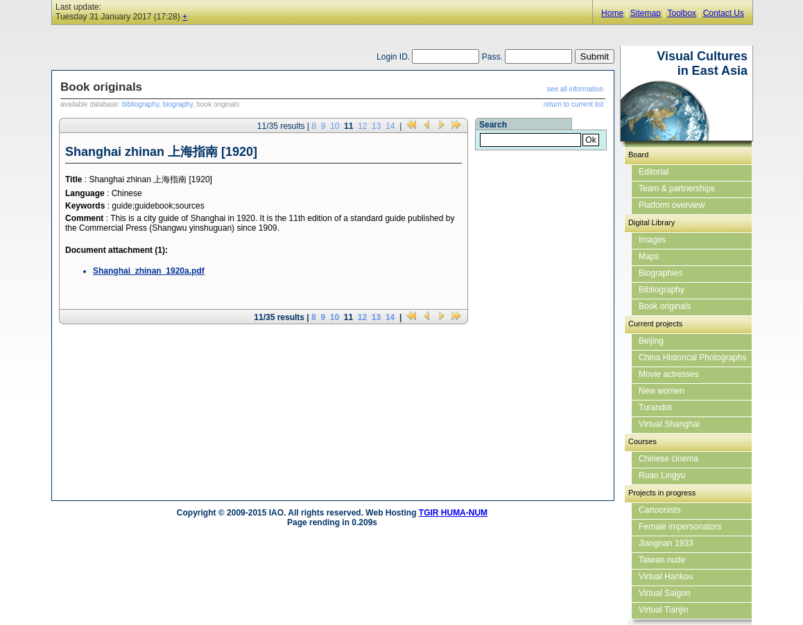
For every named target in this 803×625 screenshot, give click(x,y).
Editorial (653, 172)
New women (661, 391)
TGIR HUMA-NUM (453, 513)
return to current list (573, 104)
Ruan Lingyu (662, 475)
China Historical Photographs (692, 357)
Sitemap (645, 13)
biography (178, 104)
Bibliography (661, 289)
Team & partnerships (677, 188)
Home (612, 13)
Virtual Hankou (666, 576)
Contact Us (723, 13)
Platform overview (672, 205)
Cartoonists (660, 510)
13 (376, 126)
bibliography (140, 104)
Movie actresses (669, 374)
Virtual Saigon (665, 593)
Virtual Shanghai (669, 424)
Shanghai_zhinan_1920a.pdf (149, 271)
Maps (649, 256)
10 (334, 126)
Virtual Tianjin (664, 610)
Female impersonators (680, 526)
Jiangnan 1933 (666, 543)
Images (652, 240)
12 (362, 126)
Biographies (660, 273)
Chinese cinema (668, 459)
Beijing (651, 341)
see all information (575, 89)
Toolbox (681, 13)
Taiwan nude (662, 560)
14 (390, 126)
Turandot (655, 407)
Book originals (665, 306)
